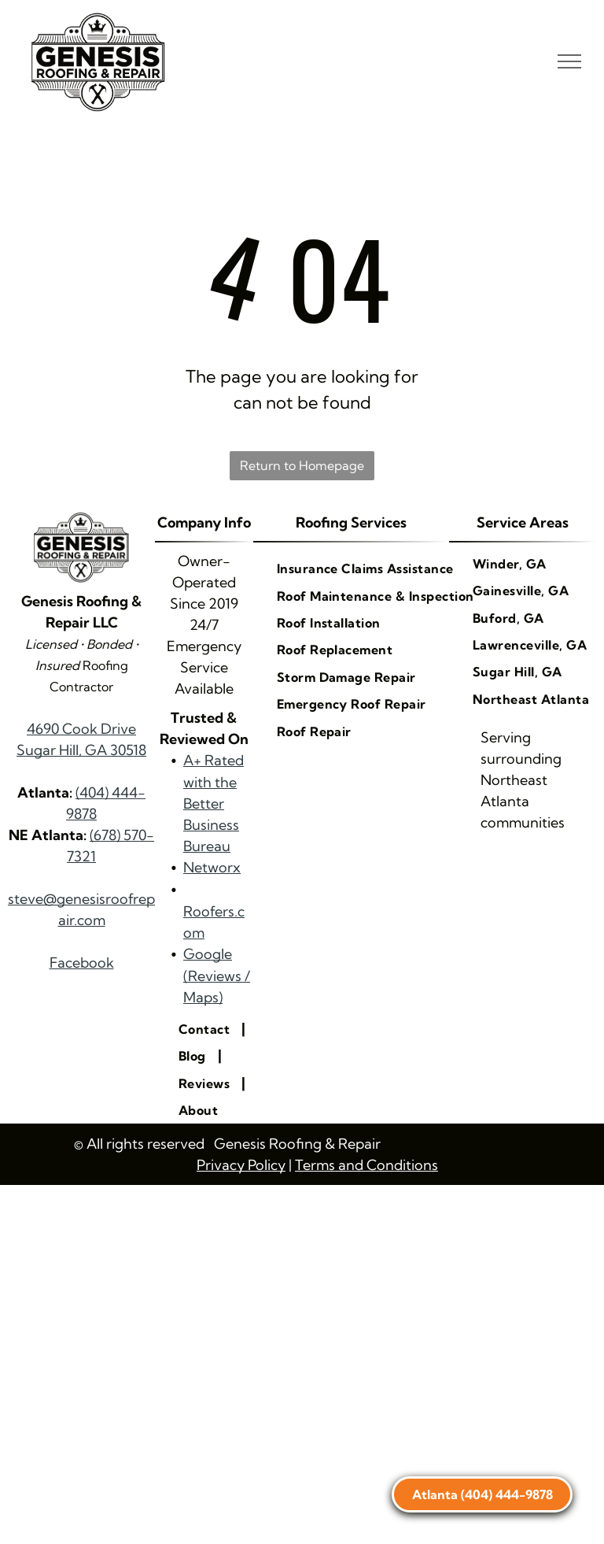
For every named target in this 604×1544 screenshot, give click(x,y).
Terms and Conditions (366, 1165)
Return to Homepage (302, 465)
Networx (212, 867)
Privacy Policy (241, 1165)
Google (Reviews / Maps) (216, 975)
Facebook (82, 962)
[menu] (569, 61)
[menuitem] (206, 1029)
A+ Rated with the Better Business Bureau (213, 803)
